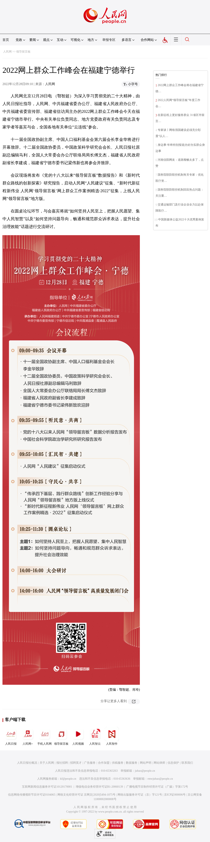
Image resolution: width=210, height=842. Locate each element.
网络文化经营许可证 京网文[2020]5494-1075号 (86, 794)
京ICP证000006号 (175, 794)
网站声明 (145, 762)
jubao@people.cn (145, 770)
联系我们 (187, 762)
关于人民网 (47, 762)
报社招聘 (62, 762)
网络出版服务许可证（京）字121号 (140, 794)
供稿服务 (117, 762)
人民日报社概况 (27, 762)
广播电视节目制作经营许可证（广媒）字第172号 (157, 786)
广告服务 (90, 762)
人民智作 (112, 736)
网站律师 (159, 762)
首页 (5, 40)
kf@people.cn (68, 778)
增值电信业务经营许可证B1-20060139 (99, 786)
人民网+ (28, 736)
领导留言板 (23, 51)
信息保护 (173, 762)
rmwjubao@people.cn (160, 778)
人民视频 (78, 736)
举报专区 (108, 40)
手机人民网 (44, 736)
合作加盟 (104, 762)
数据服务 (131, 762)
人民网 (7, 51)
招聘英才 (76, 762)
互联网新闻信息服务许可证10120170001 (47, 786)
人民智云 (95, 736)
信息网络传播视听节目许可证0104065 (31, 794)
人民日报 (11, 736)
